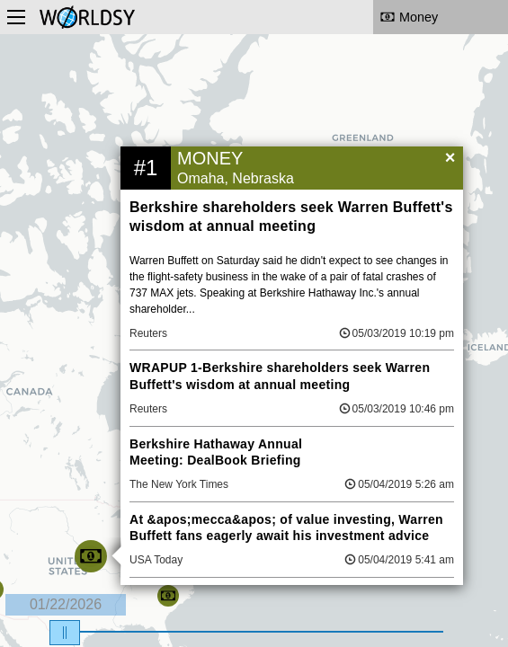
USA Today (156, 560)
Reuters (148, 333)
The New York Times (178, 484)
